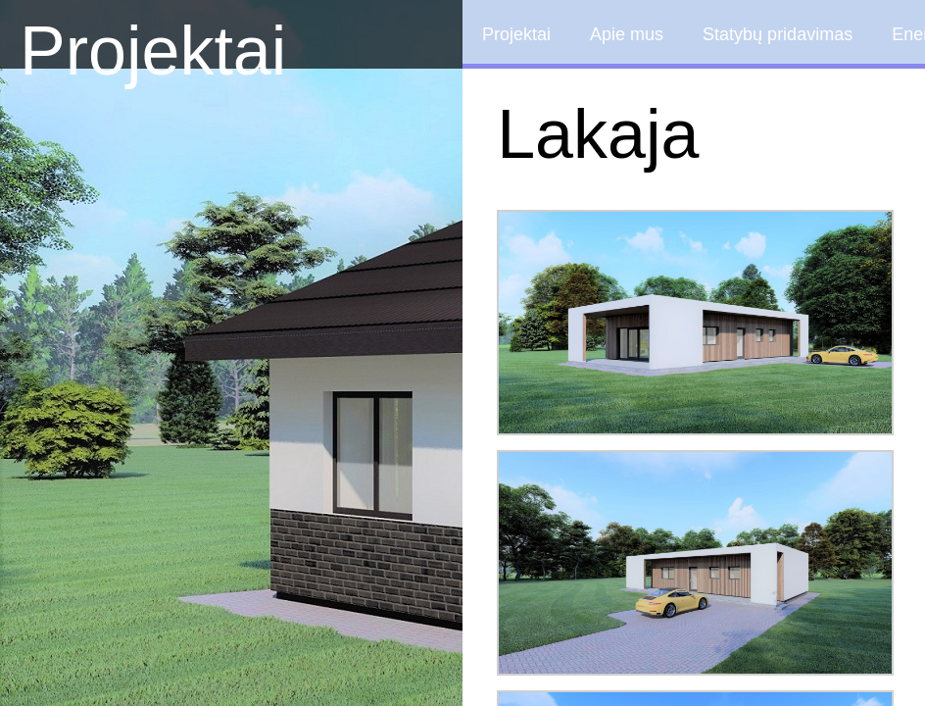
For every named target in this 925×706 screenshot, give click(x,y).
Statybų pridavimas (777, 34)
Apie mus (626, 34)
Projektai (153, 51)
